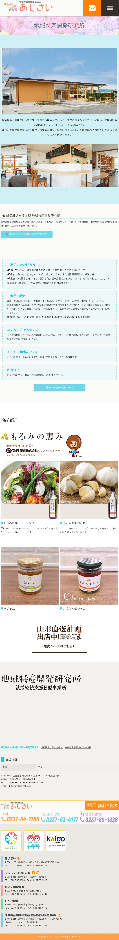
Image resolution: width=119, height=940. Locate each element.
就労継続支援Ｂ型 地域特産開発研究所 (27, 234)
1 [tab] (52, 189)
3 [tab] (61, 189)
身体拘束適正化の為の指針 (78, 747)
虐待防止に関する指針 (52, 747)
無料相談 (100, 805)
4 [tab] (66, 189)
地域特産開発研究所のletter (59, 388)
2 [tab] (57, 189)
